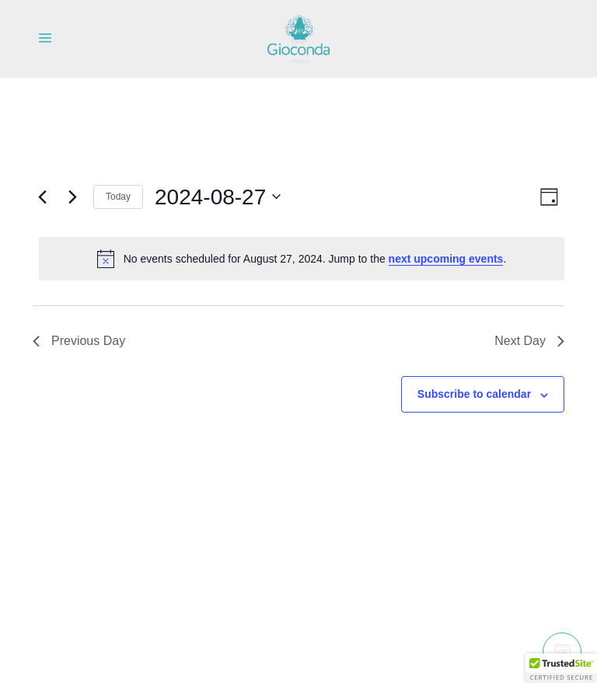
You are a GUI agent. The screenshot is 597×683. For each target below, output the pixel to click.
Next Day (529, 340)
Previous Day (79, 340)
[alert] (301, 259)
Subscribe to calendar (474, 394)
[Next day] (72, 196)
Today (118, 196)
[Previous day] (42, 196)
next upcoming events (446, 259)
